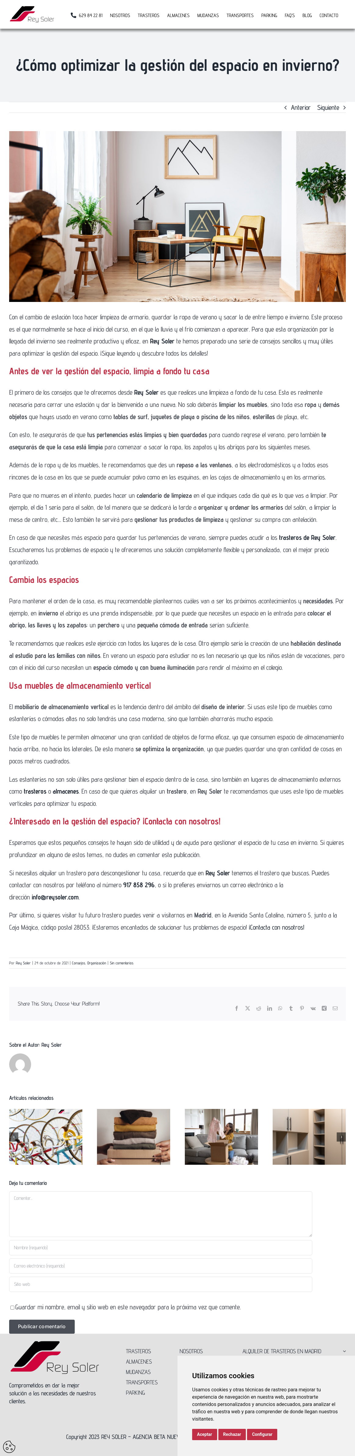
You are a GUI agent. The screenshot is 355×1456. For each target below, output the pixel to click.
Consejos (78, 962)
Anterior (301, 107)
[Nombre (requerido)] (160, 1247)
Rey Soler (23, 962)
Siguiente (328, 107)
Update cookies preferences (9, 1447)
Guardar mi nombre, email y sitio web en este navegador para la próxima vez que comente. (128, 1307)
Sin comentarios (121, 962)
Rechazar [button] (232, 1434)
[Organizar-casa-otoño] (177, 216)
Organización (96, 962)
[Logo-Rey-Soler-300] (55, 1343)
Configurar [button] (262, 1434)
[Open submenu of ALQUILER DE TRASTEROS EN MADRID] (343, 1351)
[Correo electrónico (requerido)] (160, 1266)
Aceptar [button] (204, 1434)
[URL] (160, 1284)
